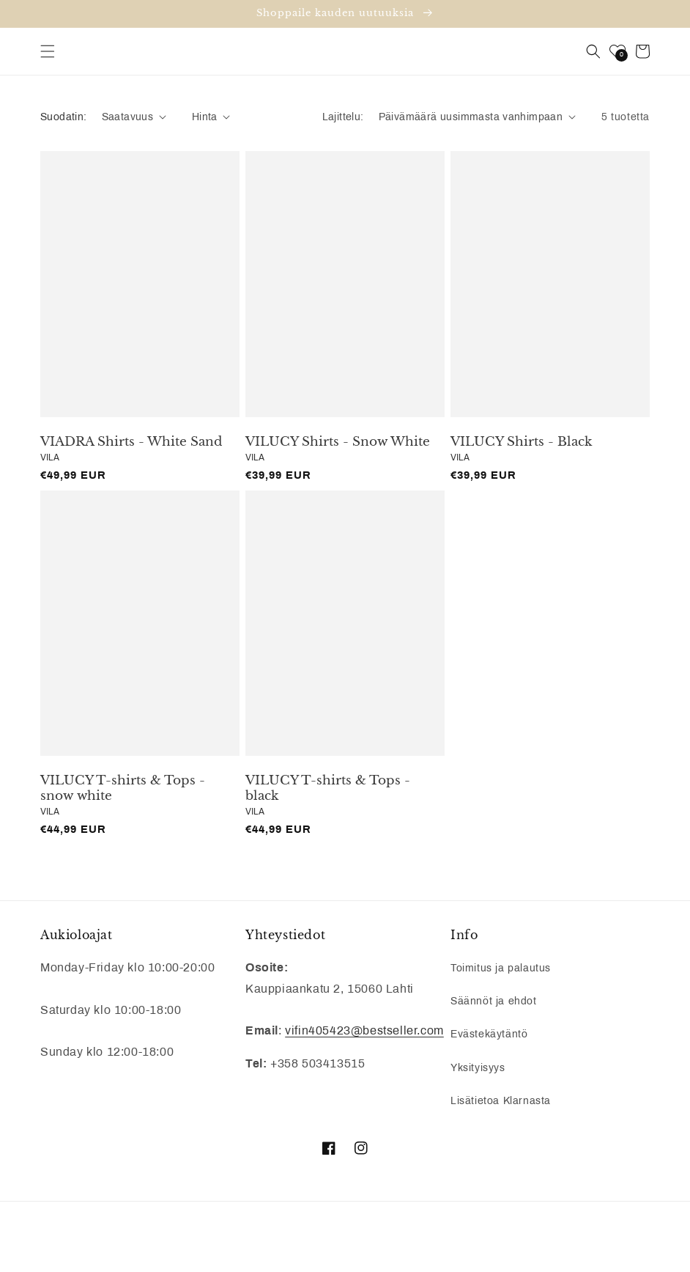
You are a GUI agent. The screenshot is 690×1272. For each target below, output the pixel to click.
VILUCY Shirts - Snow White (337, 442)
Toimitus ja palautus (500, 968)
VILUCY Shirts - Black (521, 442)
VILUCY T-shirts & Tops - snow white (122, 788)
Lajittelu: (343, 116)
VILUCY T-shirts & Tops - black (327, 788)
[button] (47, 51)
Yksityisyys (477, 1067)
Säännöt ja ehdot (493, 1001)
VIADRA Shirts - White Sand (131, 442)
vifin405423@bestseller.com (364, 1030)
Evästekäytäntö (488, 1034)
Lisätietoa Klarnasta (500, 1100)
